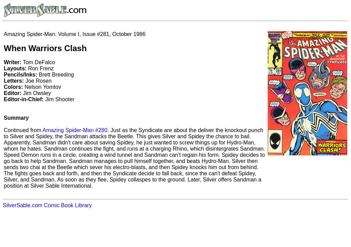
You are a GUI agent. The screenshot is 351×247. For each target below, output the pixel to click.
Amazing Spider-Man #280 (75, 130)
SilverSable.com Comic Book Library (47, 205)
